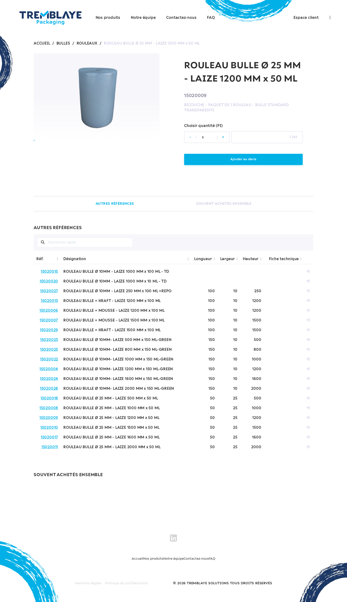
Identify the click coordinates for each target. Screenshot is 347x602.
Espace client (305, 17)
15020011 (49, 448)
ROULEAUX (87, 43)
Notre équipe (143, 17)
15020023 (49, 341)
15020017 (49, 438)
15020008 (48, 409)
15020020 (49, 282)
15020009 (48, 419)
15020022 (49, 360)
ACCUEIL (42, 43)
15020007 (49, 321)
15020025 (49, 351)
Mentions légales (85, 579)
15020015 (49, 273)
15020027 (49, 292)
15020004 (48, 370)
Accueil (108, 561)
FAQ (211, 17)
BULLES (63, 43)
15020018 (49, 399)
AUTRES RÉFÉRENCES (112, 205)
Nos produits (108, 17)
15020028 (49, 390)
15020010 (49, 429)
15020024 (49, 380)
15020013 (49, 302)
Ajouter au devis (243, 159)
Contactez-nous (181, 17)
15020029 (49, 331)
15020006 (48, 312)
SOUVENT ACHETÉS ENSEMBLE (224, 205)
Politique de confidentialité (128, 579)
